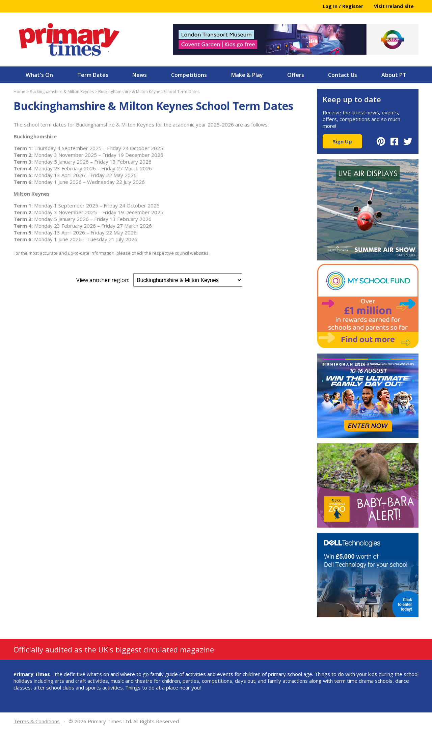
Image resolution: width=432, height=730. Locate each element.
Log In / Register (343, 6)
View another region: (159, 280)
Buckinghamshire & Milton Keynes (62, 91)
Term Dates (92, 75)
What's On (39, 75)
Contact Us (342, 75)
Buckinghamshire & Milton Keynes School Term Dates (148, 91)
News (139, 75)
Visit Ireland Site (394, 6)
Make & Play (247, 75)
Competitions (189, 75)
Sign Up (342, 141)
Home (19, 91)
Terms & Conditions (37, 721)
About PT (393, 75)
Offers (295, 75)
